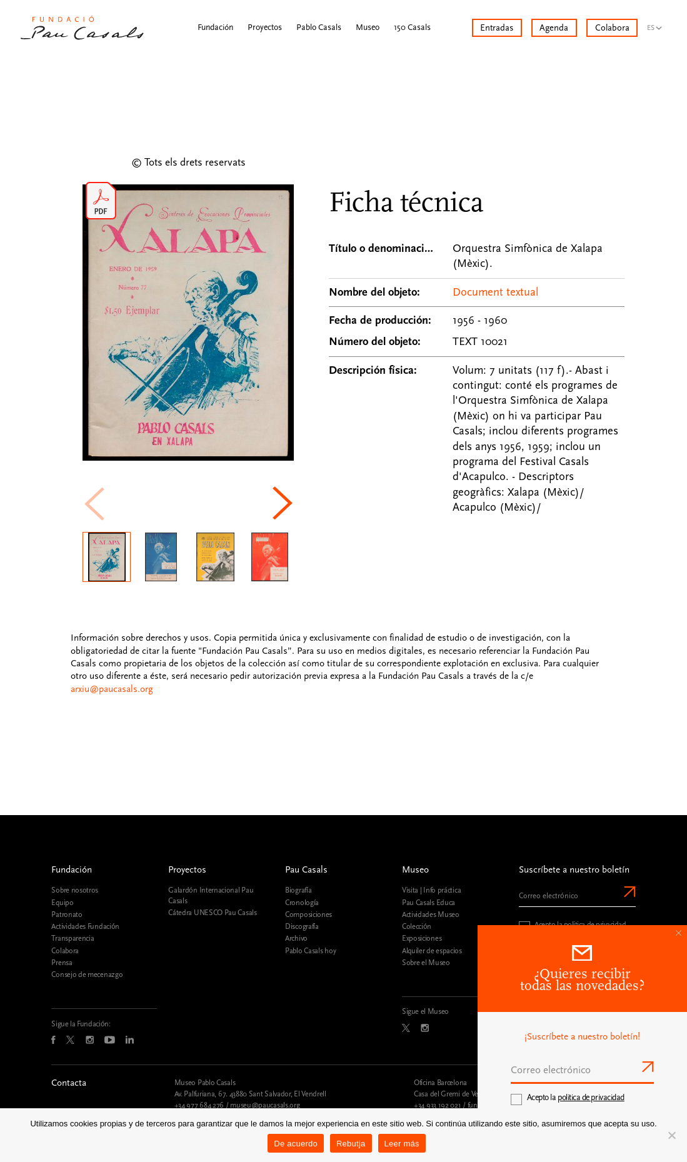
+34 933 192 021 (437, 1105)
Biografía (298, 890)
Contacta (68, 1083)
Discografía (302, 926)
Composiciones (308, 914)
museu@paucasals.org (264, 1105)
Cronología (302, 902)
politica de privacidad (595, 924)
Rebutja (351, 1143)
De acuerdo (296, 1143)
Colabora (65, 950)
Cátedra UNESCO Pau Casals (212, 912)
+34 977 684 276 (199, 1105)
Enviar (628, 892)
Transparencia (72, 938)
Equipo (62, 902)
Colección (416, 926)
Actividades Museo (430, 914)
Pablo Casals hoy (310, 950)
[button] (284, 503)
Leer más (401, 1143)
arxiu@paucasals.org (112, 689)
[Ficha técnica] (476, 349)
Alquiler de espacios (432, 950)
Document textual (495, 292)
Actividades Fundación (85, 926)
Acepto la (575, 1098)
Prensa (61, 962)
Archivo (296, 938)
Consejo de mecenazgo (87, 974)
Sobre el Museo (426, 962)
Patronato (66, 914)
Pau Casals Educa (428, 902)
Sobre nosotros (74, 890)
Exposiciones (421, 938)
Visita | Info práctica (431, 890)
